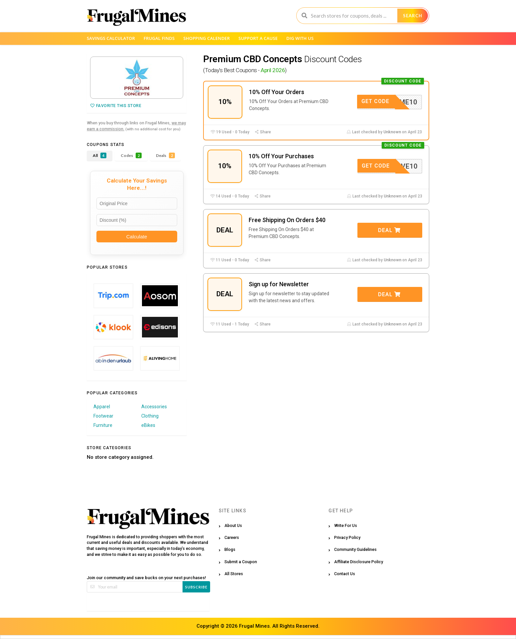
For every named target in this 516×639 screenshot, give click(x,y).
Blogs (229, 549)
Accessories (154, 406)
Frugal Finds (159, 38)
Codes (131, 155)
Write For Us (345, 525)
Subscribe (196, 587)
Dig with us (300, 38)
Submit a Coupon (240, 561)
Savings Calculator (111, 38)
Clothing (150, 416)
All (99, 155)
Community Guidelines (355, 549)
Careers (231, 537)
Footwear (103, 416)
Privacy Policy (347, 537)
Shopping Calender (206, 38)
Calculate (136, 236)
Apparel (101, 406)
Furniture (102, 425)
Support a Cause (258, 38)
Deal (389, 230)
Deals (165, 155)
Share (262, 132)
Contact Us (344, 573)
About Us (233, 525)
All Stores (233, 573)
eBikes (148, 425)
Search (412, 15)
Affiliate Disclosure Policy (358, 561)
